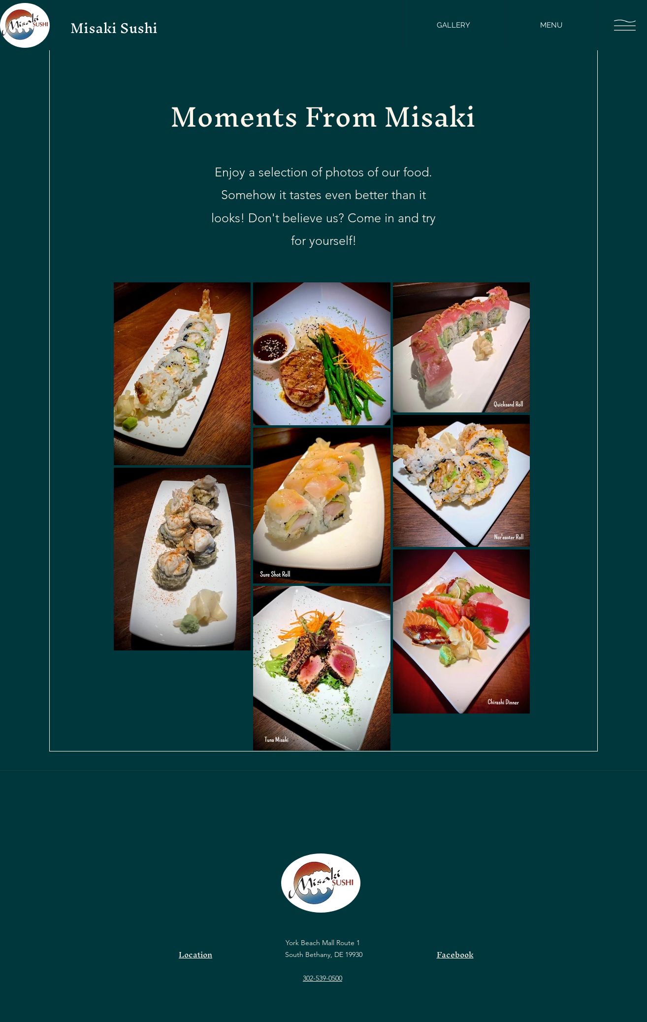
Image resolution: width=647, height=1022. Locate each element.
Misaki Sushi (114, 28)
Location (195, 954)
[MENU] (551, 25)
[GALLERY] (453, 25)
